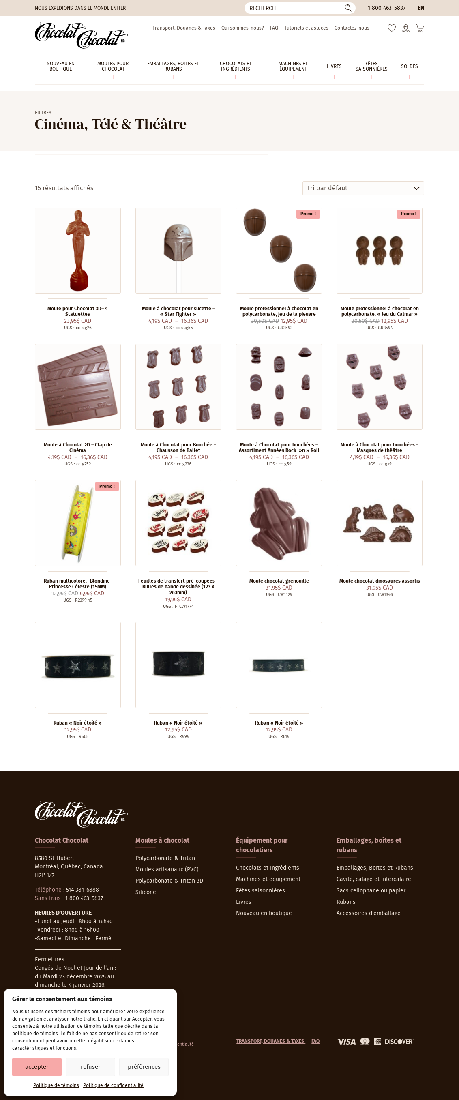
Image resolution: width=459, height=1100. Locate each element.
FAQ (274, 28)
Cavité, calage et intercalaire (374, 879)
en (421, 8)
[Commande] (363, 188)
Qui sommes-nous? (242, 28)
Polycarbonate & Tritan (165, 858)
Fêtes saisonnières (260, 891)
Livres (243, 902)
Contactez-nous (352, 28)
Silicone (145, 892)
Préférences (144, 1067)
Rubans (346, 902)
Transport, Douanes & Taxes (183, 28)
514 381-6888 (82, 890)
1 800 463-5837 (386, 8)
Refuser (91, 1067)
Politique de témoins (56, 1085)
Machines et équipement (268, 879)
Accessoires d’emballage (369, 913)
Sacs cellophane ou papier (371, 891)
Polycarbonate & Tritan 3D (169, 881)
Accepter (37, 1067)
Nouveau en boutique (264, 913)
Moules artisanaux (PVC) (167, 870)
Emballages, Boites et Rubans (375, 868)
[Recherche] (300, 8)
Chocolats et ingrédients (267, 868)
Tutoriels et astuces (306, 28)
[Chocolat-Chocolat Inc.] (81, 35)
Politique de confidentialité (113, 1085)
